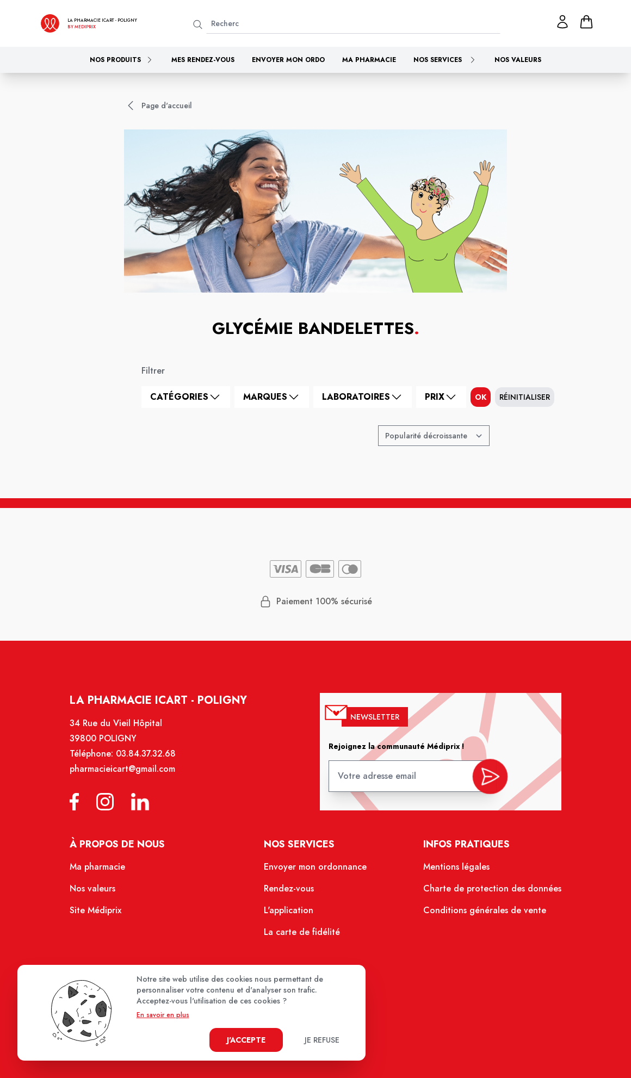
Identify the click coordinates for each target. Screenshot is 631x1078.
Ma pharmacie (369, 60)
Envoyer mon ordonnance (316, 873)
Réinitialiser (524, 397)
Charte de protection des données (485, 894)
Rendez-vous (290, 894)
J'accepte (246, 1039)
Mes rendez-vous (202, 60)
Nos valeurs (517, 60)
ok (480, 397)
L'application (290, 915)
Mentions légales (450, 873)
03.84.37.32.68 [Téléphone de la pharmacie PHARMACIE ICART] (153, 765)
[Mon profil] (562, 21)
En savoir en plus (163, 1015)
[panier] (586, 21)
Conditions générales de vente (477, 915)
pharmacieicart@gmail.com (130, 779)
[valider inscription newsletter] (482, 784)
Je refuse (322, 1039)
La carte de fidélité (303, 936)
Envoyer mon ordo (288, 60)
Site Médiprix (104, 915)
